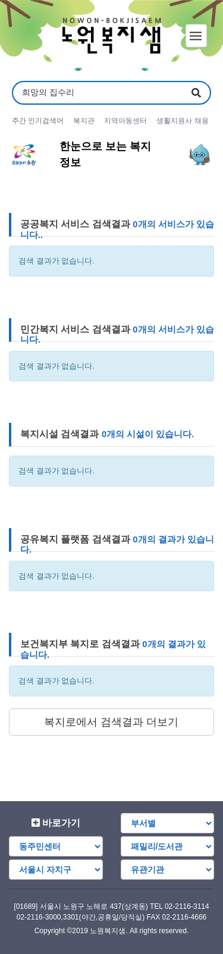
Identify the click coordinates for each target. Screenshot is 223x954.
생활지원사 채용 (182, 121)
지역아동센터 (125, 121)
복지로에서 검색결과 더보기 (111, 722)
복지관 (84, 121)
